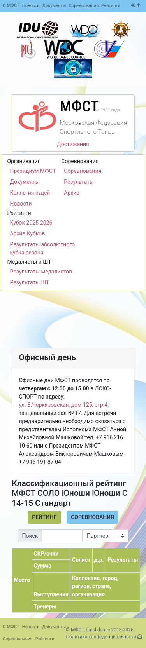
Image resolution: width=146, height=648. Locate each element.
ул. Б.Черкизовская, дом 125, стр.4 (63, 405)
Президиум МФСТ (33, 171)
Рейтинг (44, 517)
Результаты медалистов (41, 271)
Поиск (30, 536)
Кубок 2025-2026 (31, 222)
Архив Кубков (27, 233)
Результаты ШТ (29, 282)
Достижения (73, 144)
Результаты (79, 182)
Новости (31, 5)
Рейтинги (110, 5)
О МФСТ (11, 5)
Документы (54, 5)
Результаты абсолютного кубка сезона (42, 248)
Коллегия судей (30, 193)
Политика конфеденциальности (101, 636)
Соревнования (84, 5)
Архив (71, 193)
